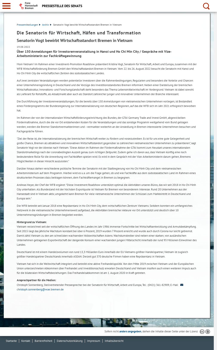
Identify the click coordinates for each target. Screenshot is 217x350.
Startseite (11, 341)
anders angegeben (130, 331)
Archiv (46, 24)
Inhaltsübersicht (114, 341)
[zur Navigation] (6, 6)
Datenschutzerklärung (70, 341)
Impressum (93, 341)
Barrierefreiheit (43, 341)
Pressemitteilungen (28, 24)
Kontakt (25, 341)
